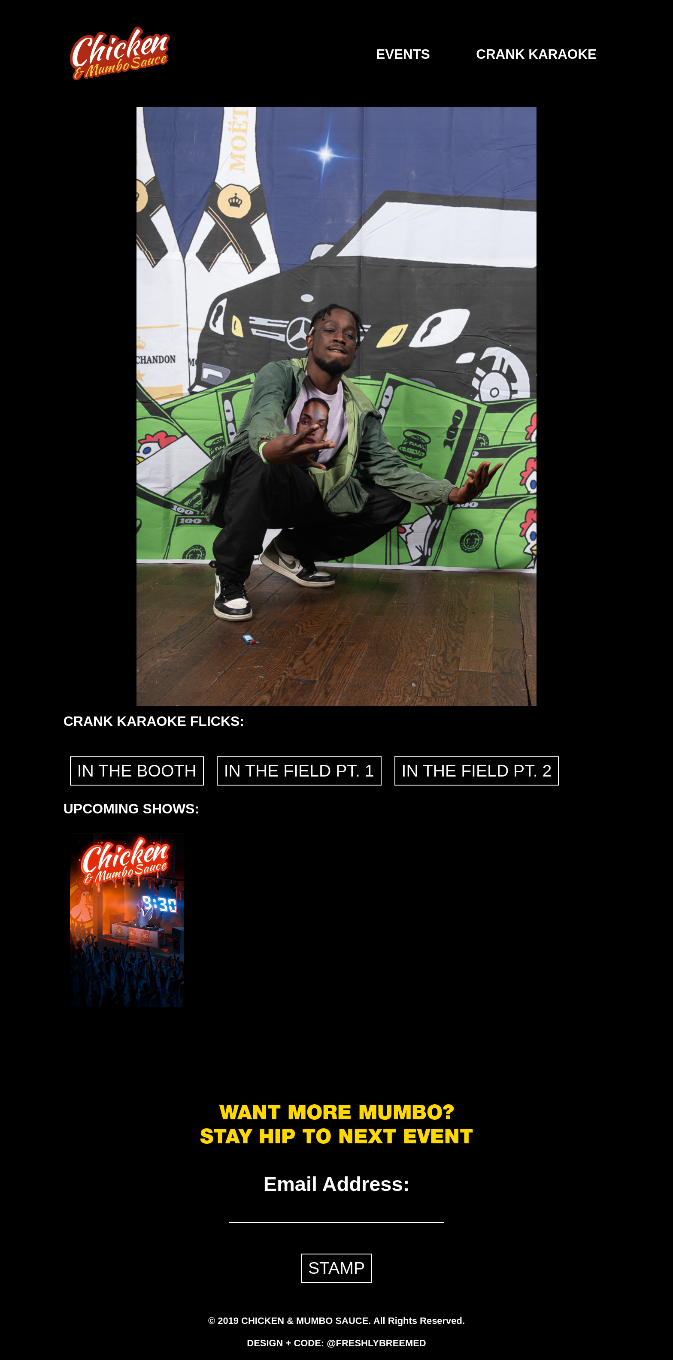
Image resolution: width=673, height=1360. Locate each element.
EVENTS (403, 54)
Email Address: (337, 1184)
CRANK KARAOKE (536, 54)
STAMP (336, 1268)
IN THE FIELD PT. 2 (477, 771)
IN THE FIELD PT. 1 (299, 771)
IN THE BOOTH (137, 771)
